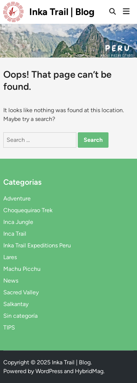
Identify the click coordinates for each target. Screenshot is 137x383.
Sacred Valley (21, 292)
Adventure (17, 198)
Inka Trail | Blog (62, 12)
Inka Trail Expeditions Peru (37, 245)
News (10, 280)
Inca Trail (14, 233)
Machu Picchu (22, 268)
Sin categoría (20, 315)
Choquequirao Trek (28, 210)
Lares (10, 257)
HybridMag (89, 371)
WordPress (48, 371)
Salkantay (15, 304)
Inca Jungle (18, 221)
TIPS (9, 327)
